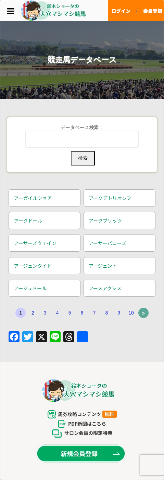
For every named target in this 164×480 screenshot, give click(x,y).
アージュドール (30, 288)
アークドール (28, 220)
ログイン (120, 10)
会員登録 (152, 10)
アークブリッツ (105, 220)
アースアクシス (105, 288)
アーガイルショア (33, 198)
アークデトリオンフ (110, 198)
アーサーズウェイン (35, 243)
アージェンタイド (33, 265)
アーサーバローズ (107, 243)
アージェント (103, 265)
